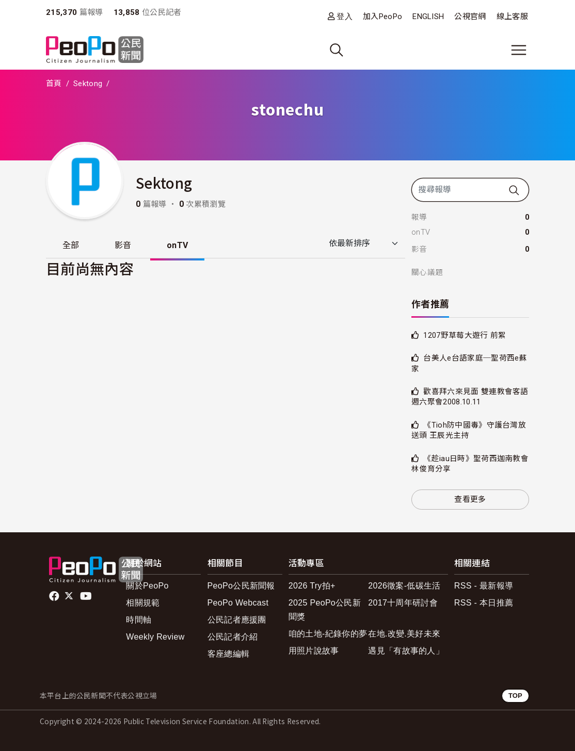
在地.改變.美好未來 (404, 633)
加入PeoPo (382, 16)
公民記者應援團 (236, 619)
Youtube (86, 596)
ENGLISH (428, 16)
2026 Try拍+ (312, 585)
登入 (345, 16)
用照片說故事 (314, 650)
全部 (70, 245)
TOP (515, 695)
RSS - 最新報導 (483, 585)
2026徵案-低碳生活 (404, 585)
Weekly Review (155, 636)
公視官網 (470, 16)
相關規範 (142, 602)
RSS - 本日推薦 (483, 602)
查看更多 (470, 499)
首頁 (54, 83)
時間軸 (138, 619)
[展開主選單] (518, 50)
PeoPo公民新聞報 (241, 585)
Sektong (87, 83)
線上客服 (512, 16)
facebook (55, 596)
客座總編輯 (228, 653)
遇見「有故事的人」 (406, 650)
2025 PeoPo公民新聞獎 (325, 609)
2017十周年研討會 (403, 602)
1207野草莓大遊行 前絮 (464, 335)
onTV (177, 245)
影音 (123, 245)
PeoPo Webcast (238, 602)
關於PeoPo (147, 585)
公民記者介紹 (232, 636)
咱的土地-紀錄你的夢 (328, 633)
